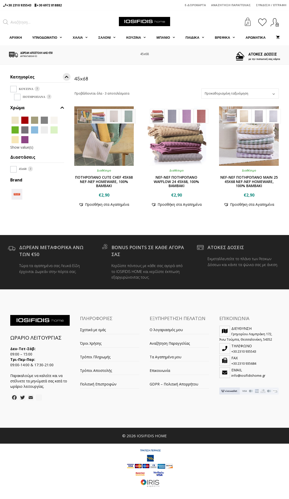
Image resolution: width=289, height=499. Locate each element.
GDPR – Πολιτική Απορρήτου (174, 384)
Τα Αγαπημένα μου (165, 356)
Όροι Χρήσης (90, 343)
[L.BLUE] (34, 129)
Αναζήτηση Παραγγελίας (231, 5)
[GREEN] (15, 129)
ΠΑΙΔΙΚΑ (197, 37)
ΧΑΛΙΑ (83, 37)
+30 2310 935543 (18, 5)
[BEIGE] (15, 119)
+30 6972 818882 (49, 5)
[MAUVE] (25, 139)
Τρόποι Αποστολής (96, 370)
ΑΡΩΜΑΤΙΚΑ (256, 37)
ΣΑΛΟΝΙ (109, 37)
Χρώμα (37, 107)
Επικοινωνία (160, 370)
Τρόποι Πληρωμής (95, 356)
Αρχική (15, 37)
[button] (104, 204)
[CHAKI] (34, 119)
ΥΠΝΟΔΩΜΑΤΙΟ (50, 37)
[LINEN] (15, 139)
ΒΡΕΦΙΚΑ (227, 37)
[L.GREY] (44, 129)
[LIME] (54, 129)
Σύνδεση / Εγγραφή (271, 5)
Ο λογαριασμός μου (166, 329)
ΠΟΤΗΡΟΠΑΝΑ (34, 97)
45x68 (23, 169)
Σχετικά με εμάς (93, 329)
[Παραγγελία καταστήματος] (240, 93)
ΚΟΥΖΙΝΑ (138, 37)
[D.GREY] (44, 119)
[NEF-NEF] (17, 193)
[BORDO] (25, 119)
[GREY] (25, 129)
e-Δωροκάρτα (195, 5)
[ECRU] (54, 119)
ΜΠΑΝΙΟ (168, 37)
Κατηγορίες (40, 78)
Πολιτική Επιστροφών (98, 384)
